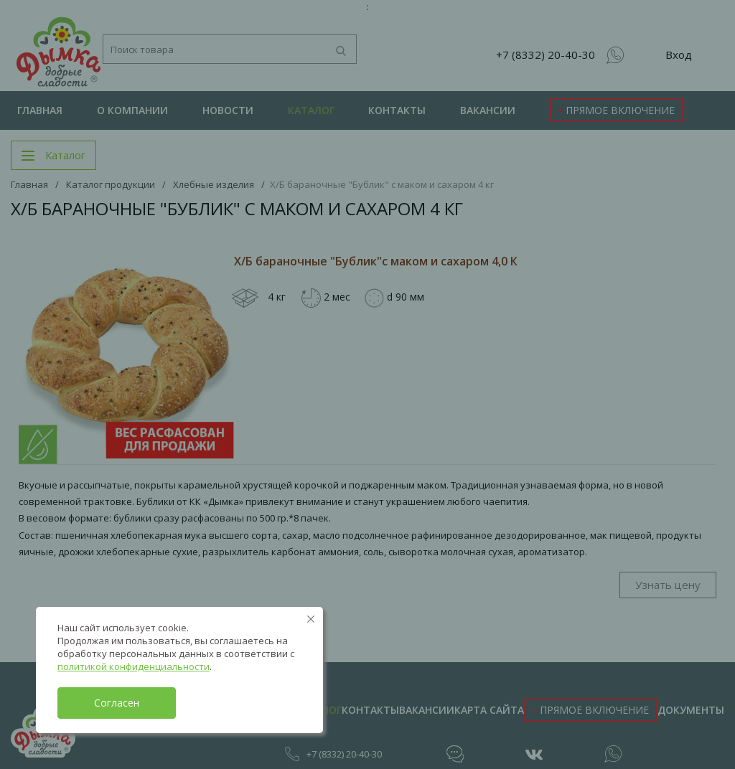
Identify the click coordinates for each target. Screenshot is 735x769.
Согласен (116, 702)
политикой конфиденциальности (133, 666)
